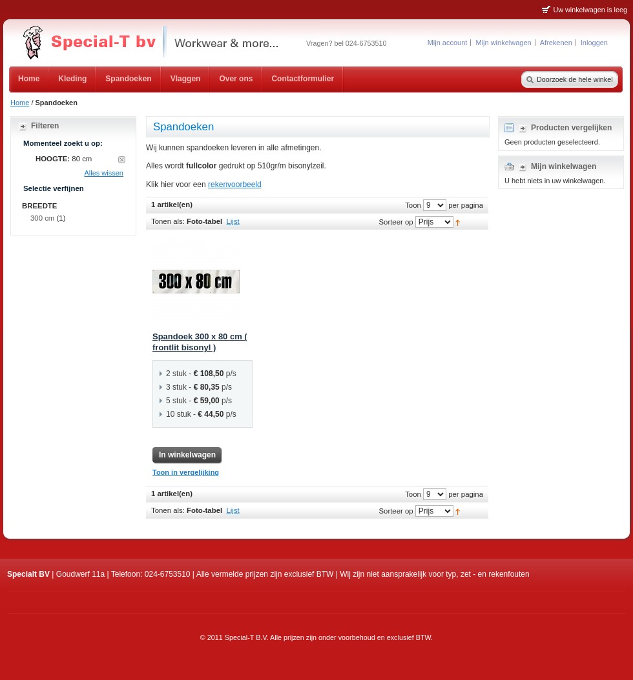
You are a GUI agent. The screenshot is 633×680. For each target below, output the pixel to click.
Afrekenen (556, 42)
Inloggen (594, 42)
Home (19, 102)
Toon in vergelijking (185, 472)
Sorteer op (396, 222)
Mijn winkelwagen (503, 42)
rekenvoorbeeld (235, 184)
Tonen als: (168, 221)
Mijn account (448, 42)
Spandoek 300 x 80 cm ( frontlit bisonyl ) (199, 342)
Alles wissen (103, 173)
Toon (413, 205)
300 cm (42, 218)
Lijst (233, 221)
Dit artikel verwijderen (121, 159)
